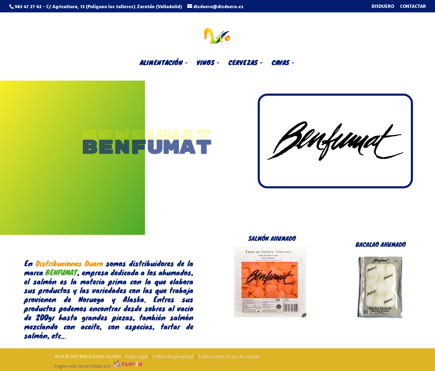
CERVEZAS (243, 64)
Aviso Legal (137, 356)
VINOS (205, 64)
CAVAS (280, 64)
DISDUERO (383, 6)
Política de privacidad (173, 356)
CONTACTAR (413, 6)
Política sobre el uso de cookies (229, 356)
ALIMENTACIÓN (161, 64)
